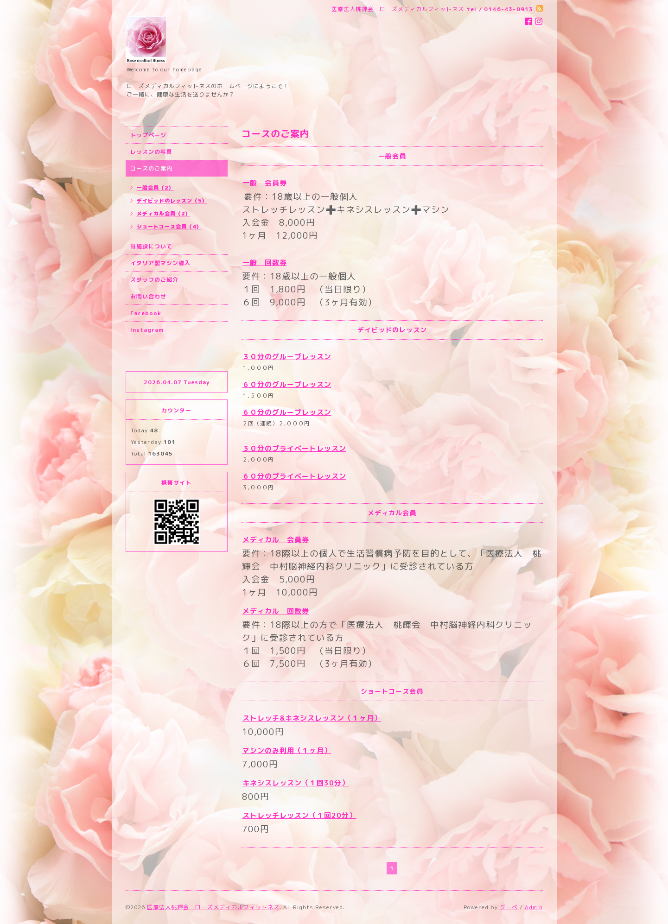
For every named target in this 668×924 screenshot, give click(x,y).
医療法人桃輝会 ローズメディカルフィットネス (213, 907)
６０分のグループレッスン (286, 384)
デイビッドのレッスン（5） (172, 200)
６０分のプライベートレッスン (294, 476)
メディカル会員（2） (164, 213)
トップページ (148, 135)
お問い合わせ (148, 296)
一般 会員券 (264, 183)
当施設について (151, 246)
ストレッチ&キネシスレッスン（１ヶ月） (312, 718)
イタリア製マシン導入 (160, 263)
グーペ (509, 907)
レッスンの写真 (151, 152)
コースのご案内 (151, 168)
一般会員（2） (155, 187)
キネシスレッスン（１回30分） (295, 783)
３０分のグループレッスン (286, 356)
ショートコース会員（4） (169, 226)
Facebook (145, 313)
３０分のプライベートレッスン (294, 448)
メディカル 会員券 (275, 539)
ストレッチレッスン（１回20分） (299, 815)
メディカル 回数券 (275, 611)
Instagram (147, 330)
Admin (534, 907)
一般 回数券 (264, 262)
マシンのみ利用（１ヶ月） (286, 750)
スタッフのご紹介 (154, 280)
